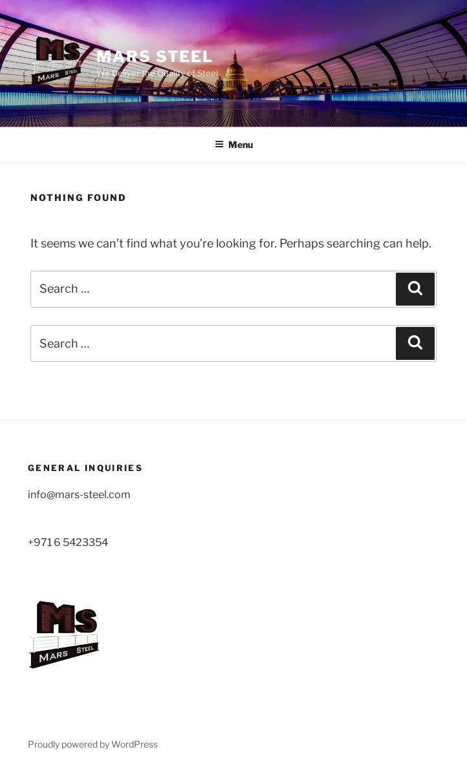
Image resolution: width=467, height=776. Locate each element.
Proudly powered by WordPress (93, 744)
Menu (234, 144)
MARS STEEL (154, 56)
